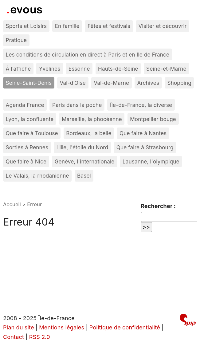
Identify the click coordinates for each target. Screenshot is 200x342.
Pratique (16, 40)
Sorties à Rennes (27, 147)
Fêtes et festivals (109, 26)
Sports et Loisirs (26, 26)
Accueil (12, 204)
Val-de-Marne (111, 83)
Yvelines (50, 68)
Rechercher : (158, 206)
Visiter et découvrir (162, 26)
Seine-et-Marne (166, 68)
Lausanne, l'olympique (151, 161)
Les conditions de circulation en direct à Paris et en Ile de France (88, 54)
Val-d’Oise (72, 83)
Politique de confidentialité (124, 327)
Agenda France (25, 105)
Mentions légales (61, 327)
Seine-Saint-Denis (29, 83)
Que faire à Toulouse (32, 133)
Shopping (179, 83)
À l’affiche (18, 68)
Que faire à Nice (26, 161)
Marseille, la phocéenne (92, 119)
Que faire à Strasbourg (145, 147)
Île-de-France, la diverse (141, 105)
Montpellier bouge (153, 119)
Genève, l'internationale (85, 161)
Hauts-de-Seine (118, 68)
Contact (13, 337)
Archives (148, 83)
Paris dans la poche (77, 105)
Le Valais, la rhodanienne (37, 175)
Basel (84, 175)
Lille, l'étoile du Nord (82, 147)
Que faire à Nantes (143, 133)
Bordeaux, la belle (88, 133)
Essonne (79, 68)
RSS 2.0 (39, 337)
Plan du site (18, 327)
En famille (67, 26)
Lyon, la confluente (30, 119)
